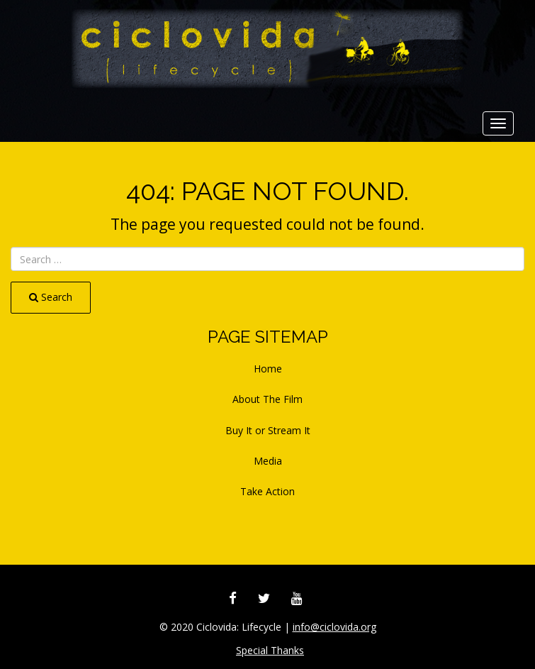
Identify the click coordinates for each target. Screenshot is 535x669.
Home (268, 368)
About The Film (267, 399)
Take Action (267, 491)
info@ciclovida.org (334, 627)
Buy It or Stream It (267, 430)
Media (268, 461)
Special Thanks (270, 650)
